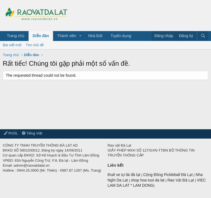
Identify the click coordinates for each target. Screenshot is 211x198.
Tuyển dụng (121, 36)
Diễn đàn (41, 36)
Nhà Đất (95, 36)
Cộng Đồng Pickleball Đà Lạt (168, 174)
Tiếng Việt (32, 133)
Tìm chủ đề (35, 45)
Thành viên (66, 36)
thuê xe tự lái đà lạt (124, 174)
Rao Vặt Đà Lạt (181, 180)
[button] (80, 36)
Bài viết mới (12, 45)
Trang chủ (15, 36)
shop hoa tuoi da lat (148, 180)
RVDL (11, 133)
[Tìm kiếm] (203, 36)
